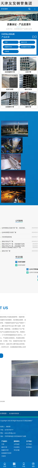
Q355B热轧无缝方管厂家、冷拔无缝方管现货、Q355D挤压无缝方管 (14, 228)
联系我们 (29, 447)
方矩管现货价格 (7, 237)
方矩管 (7, 51)
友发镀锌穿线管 (14, 413)
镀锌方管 (24, 42)
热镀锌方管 (8, 47)
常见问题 (16, 450)
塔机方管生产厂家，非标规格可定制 (13, 244)
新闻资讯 (16, 441)
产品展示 (4, 441)
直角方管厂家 (6, 251)
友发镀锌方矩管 (26, 47)
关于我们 (29, 441)
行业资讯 (16, 447)
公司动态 (16, 444)
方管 (6, 42)
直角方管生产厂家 (7, 241)
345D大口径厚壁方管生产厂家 (11, 247)
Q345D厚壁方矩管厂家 (9, 232)
